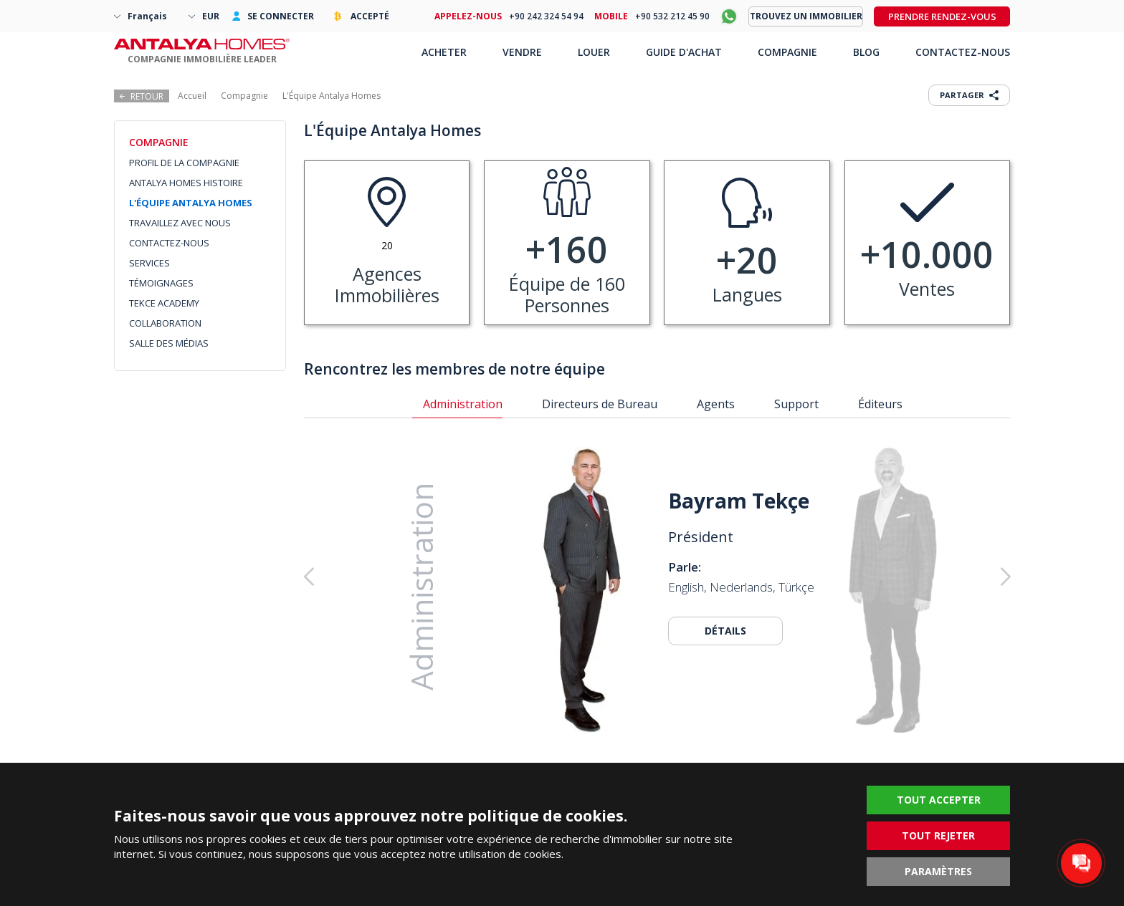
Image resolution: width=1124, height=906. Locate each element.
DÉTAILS (725, 630)
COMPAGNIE (787, 52)
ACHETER (444, 52)
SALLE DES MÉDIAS (169, 343)
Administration (463, 404)
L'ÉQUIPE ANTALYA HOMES (190, 202)
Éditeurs (880, 404)
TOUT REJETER (938, 835)
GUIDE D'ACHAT (684, 52)
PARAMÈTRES (938, 871)
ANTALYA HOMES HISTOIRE (186, 182)
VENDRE (522, 52)
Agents (716, 404)
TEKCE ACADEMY (164, 303)
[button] (932, 576)
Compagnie (244, 96)
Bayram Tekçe (738, 500)
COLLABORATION (165, 323)
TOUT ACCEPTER (939, 799)
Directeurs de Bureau (599, 404)
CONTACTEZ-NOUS (169, 242)
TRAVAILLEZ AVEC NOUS (180, 222)
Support (796, 404)
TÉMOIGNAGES (161, 282)
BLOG (866, 52)
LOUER (594, 52)
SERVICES (149, 262)
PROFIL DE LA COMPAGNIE (184, 162)
